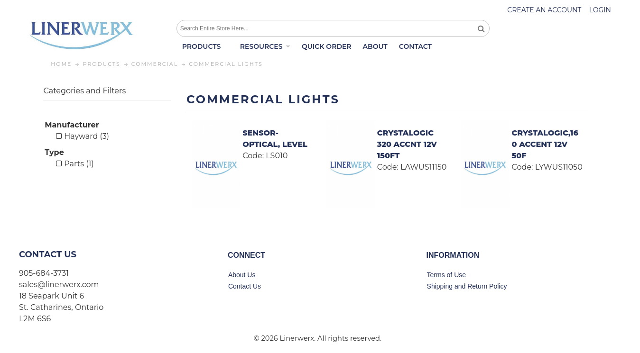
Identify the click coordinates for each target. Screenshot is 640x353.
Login (600, 10)
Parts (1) (75, 163)
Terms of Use (446, 275)
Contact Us (244, 286)
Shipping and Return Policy (467, 286)
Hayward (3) (82, 136)
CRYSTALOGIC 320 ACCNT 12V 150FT (407, 144)
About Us (242, 275)
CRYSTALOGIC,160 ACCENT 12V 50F (545, 144)
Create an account (544, 10)
